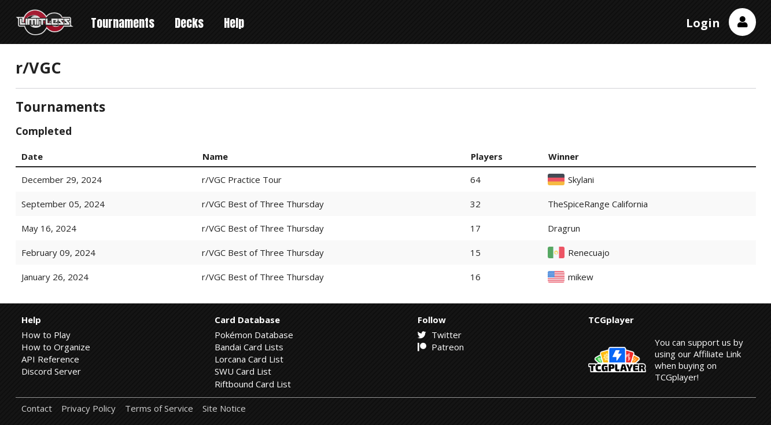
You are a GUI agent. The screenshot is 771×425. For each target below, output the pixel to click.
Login (703, 23)
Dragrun (564, 228)
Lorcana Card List (249, 359)
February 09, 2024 (58, 252)
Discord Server (51, 371)
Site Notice (224, 408)
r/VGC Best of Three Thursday (263, 204)
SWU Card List (243, 371)
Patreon (441, 347)
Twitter (440, 334)
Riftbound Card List (253, 384)
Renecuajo (589, 253)
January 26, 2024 (54, 277)
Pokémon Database (254, 334)
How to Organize (55, 347)
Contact (36, 408)
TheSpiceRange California (598, 204)
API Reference (50, 359)
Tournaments (122, 23)
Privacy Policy (88, 408)
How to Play (46, 334)
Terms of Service (159, 408)
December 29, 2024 (61, 179)
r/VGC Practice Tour (242, 179)
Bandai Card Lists (249, 347)
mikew (580, 277)
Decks (189, 23)
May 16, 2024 (48, 228)
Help (234, 23)
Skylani (581, 180)
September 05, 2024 (63, 204)
